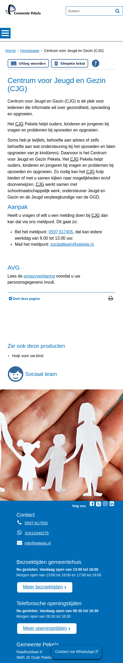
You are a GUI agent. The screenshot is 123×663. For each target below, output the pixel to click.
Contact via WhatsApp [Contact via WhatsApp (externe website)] (76, 652)
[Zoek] (117, 11)
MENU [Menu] (5, 33)
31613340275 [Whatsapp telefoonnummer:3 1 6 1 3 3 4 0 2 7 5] (36, 497)
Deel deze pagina (26, 263)
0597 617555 (45, 644)
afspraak (52, 638)
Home (10, 51)
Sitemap (28, 656)
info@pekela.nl (33, 506)
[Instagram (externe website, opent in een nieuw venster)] (105, 467)
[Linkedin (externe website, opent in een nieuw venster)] (112, 467)
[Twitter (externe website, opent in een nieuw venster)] (98, 467)
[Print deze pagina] (110, 263)
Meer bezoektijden (41, 550)
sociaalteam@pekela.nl (65, 218)
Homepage (28, 51)
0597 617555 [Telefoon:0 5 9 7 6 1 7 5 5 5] (35, 487)
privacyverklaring (35, 247)
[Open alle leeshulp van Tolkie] (95, 63)
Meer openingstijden (43, 590)
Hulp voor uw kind (26, 320)
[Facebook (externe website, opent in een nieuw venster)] (92, 467)
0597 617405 (55, 207)
